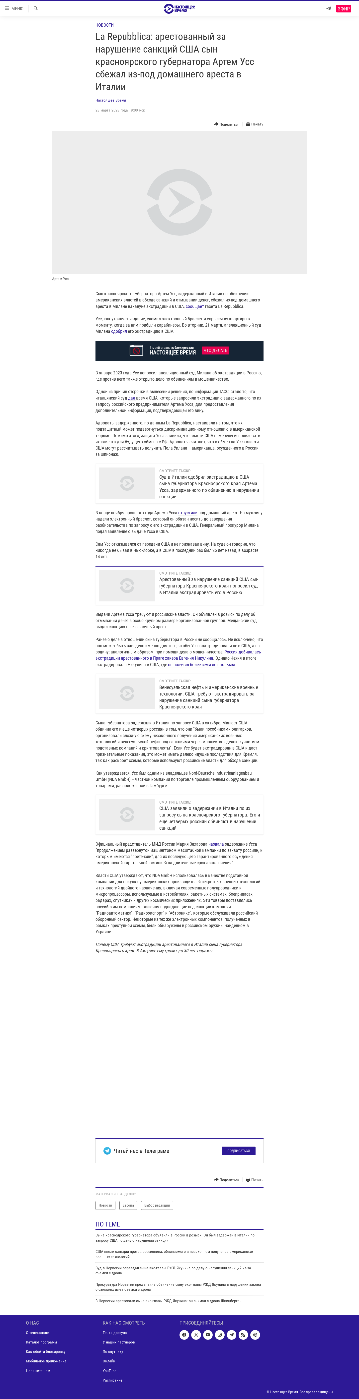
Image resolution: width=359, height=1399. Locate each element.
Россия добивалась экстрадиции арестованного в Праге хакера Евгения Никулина (178, 655)
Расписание (112, 1380)
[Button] (227, 124)
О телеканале (37, 1332)
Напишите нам (38, 1370)
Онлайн (109, 1361)
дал (132, 398)
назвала (216, 844)
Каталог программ (41, 1342)
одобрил (119, 331)
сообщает (195, 306)
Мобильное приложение (46, 1361)
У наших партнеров (119, 1342)
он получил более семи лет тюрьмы (201, 664)
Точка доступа (115, 1332)
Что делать (215, 350)
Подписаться (238, 1151)
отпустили (187, 512)
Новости (104, 25)
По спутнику (113, 1351)
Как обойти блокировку (46, 1351)
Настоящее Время (110, 100)
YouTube (109, 1370)
